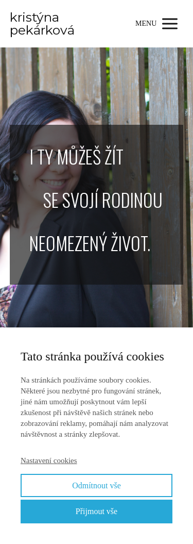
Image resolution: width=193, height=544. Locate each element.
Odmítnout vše (96, 485)
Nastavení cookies (49, 460)
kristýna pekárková (42, 24)
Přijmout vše (96, 511)
